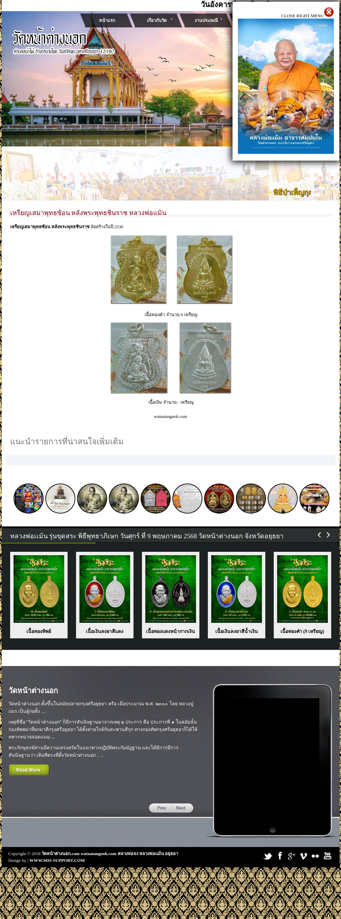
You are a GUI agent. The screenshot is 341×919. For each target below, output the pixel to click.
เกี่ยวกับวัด (157, 20)
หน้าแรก (107, 20)
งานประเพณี (206, 20)
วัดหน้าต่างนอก (33, 690)
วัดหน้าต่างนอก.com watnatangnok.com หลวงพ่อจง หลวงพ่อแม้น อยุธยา (110, 853)
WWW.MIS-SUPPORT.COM (57, 860)
